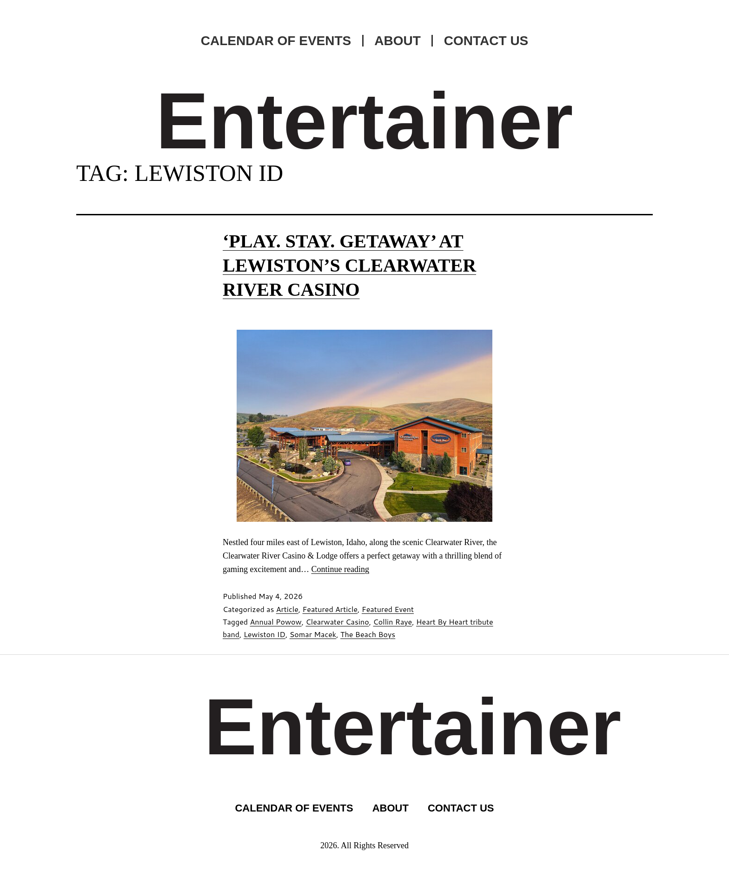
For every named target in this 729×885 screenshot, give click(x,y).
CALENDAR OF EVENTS (276, 41)
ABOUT (397, 41)
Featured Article (330, 609)
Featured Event (388, 609)
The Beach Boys (367, 634)
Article (287, 609)
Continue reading (340, 569)
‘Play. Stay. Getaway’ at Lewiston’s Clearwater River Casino (349, 265)
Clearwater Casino (337, 621)
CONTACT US (486, 41)
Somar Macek (313, 634)
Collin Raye (392, 621)
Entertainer (364, 121)
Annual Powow (275, 621)
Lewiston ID (264, 634)
